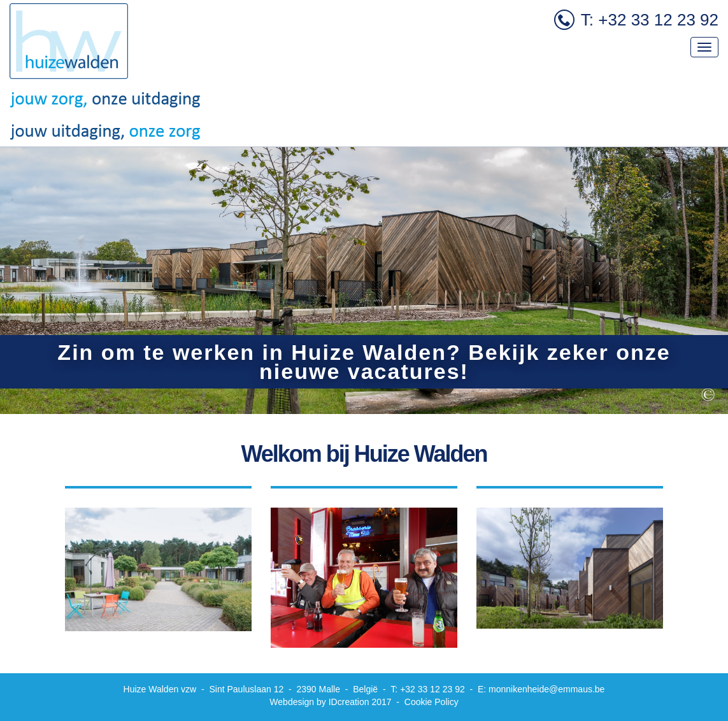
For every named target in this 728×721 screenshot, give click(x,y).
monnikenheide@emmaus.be (546, 689)
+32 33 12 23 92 (432, 689)
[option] (364, 280)
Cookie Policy (431, 702)
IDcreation (319, 702)
